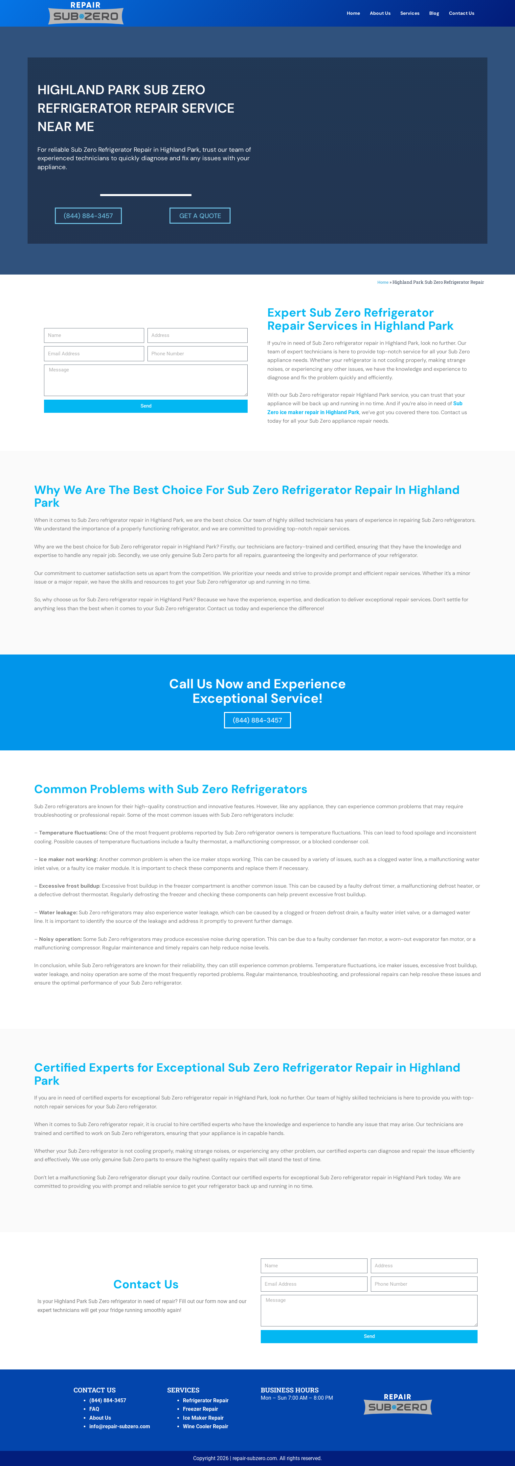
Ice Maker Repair (203, 1418)
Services (409, 13)
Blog (434, 13)
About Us (380, 13)
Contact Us (461, 13)
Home (353, 13)
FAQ (94, 1409)
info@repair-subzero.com (119, 1426)
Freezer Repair (200, 1409)
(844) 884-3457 (107, 1400)
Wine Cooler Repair (205, 1426)
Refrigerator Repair (206, 1400)
